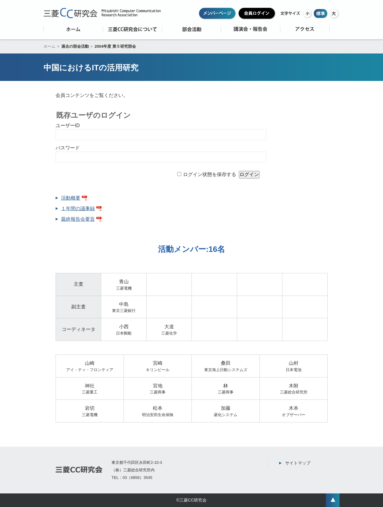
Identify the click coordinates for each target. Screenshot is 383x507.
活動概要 (70, 198)
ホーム (49, 46)
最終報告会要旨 (78, 219)
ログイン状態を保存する (209, 174)
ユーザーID (68, 125)
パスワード (68, 147)
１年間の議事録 (78, 208)
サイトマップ (298, 462)
